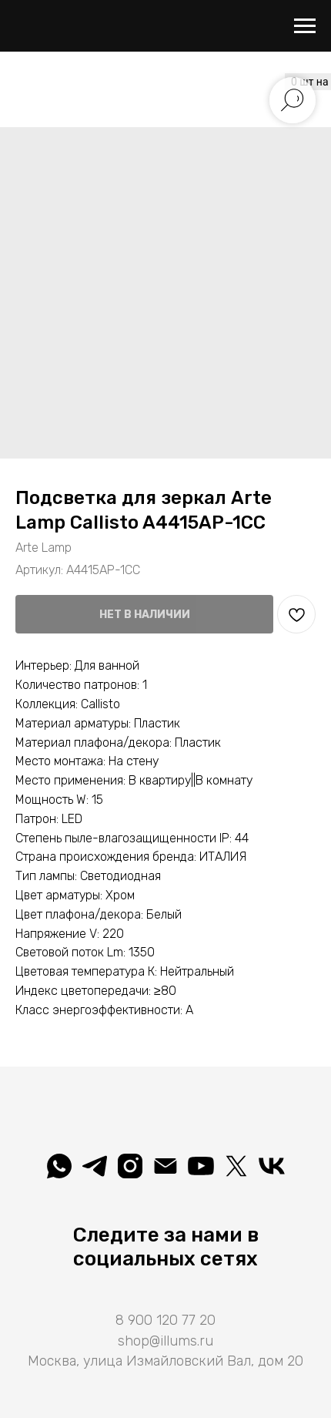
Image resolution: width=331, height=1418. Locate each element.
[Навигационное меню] (305, 26)
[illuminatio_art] (130, 1166)
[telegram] (94, 1166)
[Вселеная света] (271, 1166)
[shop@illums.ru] (165, 1166)
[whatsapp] (59, 1166)
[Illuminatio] (201, 1166)
